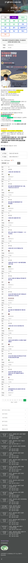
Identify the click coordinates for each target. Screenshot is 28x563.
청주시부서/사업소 (6, 410)
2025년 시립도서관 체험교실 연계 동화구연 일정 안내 (17, 279)
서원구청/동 (4, 417)
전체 (5, 17)
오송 (23, 24)
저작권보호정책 (4, 543)
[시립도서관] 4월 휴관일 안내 (14, 153)
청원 (14, 21)
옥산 (14, 31)
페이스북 (1, 559)
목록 (3, 148)
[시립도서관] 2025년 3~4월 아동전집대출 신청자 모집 (17, 263)
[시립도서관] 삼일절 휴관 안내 (14, 218)
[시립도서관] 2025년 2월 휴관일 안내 (16, 326)
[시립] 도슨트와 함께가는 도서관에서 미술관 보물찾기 (17, 341)
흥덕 (14, 27)
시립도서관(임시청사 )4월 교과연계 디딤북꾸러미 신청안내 (14, 156)
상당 (5, 21)
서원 (5, 27)
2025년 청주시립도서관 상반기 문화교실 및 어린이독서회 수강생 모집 (17, 295)
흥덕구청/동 (4, 421)
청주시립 (14, 17)
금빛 (5, 24)
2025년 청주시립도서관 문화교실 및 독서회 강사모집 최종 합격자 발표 (17, 356)
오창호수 (23, 17)
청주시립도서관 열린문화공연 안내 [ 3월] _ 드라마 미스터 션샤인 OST (17, 187)
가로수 (22, 31)
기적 (5, 34)
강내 (5, 31)
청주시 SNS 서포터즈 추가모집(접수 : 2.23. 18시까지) (17, 233)
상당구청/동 (4, 414)
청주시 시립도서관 (16, 2)
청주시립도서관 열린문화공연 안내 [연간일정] (15, 202)
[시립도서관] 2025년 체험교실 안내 (15, 248)
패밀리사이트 (5, 429)
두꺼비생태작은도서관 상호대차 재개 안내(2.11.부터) (16, 389)
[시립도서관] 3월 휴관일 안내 (14, 172)
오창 (23, 21)
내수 (14, 24)
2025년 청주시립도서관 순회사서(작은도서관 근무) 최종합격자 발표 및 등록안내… (16, 373)
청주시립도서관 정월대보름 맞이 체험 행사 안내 (16, 310)
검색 (19, 163)
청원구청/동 (4, 425)
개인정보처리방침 (5, 541)
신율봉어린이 (23, 27)
